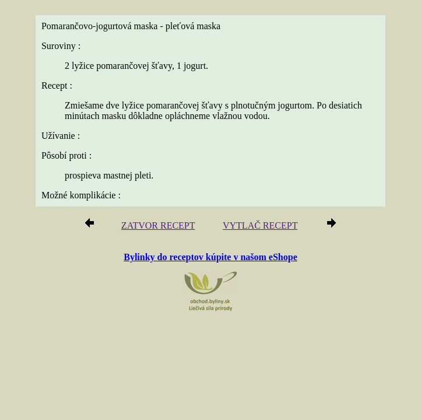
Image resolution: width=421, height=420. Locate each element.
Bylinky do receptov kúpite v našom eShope (210, 257)
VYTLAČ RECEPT (260, 225)
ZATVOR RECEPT (158, 225)
